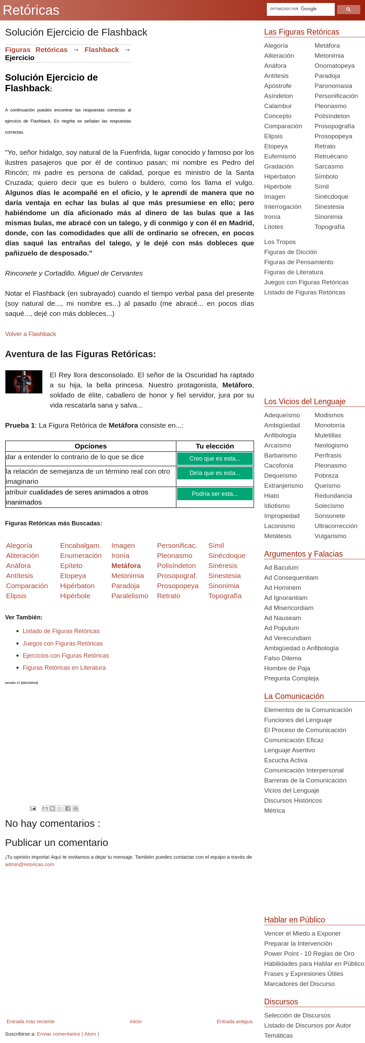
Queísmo (327, 485)
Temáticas (278, 1035)
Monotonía (330, 425)
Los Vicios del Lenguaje (305, 401)
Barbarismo (280, 455)
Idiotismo (277, 505)
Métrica (274, 810)
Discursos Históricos (293, 800)
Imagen (274, 196)
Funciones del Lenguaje (298, 719)
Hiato (271, 495)
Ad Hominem (282, 587)
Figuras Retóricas (36, 49)
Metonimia (127, 575)
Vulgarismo (330, 535)
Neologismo (331, 445)
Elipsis (16, 596)
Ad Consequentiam (291, 577)
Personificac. (177, 545)
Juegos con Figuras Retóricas (63, 643)
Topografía (330, 226)
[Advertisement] (192, 92)
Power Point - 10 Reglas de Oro (309, 953)
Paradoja (125, 585)
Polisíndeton (332, 116)
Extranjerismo (283, 485)
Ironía (272, 216)
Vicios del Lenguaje (291, 790)
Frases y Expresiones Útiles (303, 973)
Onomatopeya (335, 65)
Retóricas (31, 10)
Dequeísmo (280, 475)
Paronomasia (333, 85)
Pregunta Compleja (291, 678)
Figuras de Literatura (293, 272)
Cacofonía (278, 465)
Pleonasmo (331, 105)
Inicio (135, 1021)
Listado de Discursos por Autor (307, 1025)
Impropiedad (282, 515)
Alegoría (276, 45)
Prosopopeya (333, 136)
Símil (322, 186)
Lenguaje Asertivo (289, 750)
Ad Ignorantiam (286, 597)
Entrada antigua (234, 1021)
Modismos (329, 415)
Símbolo (326, 176)
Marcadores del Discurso (299, 983)
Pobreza (326, 475)
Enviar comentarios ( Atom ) (68, 1034)
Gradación (279, 166)
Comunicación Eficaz (294, 740)
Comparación (27, 585)
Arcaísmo (277, 445)
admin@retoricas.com (29, 864)
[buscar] (300, 8)
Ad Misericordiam (289, 607)
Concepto (277, 116)
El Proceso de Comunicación (305, 729)
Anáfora (275, 65)
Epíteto (71, 565)
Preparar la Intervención (298, 943)
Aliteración (279, 55)
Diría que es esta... (215, 473)
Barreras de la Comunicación (305, 780)
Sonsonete (330, 515)
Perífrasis (328, 455)
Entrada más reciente (31, 1021)
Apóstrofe (277, 85)
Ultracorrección (336, 525)
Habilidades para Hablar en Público (314, 963)
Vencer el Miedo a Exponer (302, 933)
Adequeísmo (282, 415)
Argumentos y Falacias (303, 554)
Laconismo (279, 525)
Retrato (325, 146)
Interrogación (282, 206)
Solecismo (329, 505)
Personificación (336, 95)
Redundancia (333, 495)
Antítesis (276, 75)
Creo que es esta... (215, 458)
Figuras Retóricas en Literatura (64, 667)
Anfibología (280, 435)
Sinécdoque (331, 196)
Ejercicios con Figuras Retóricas (66, 655)
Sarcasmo (329, 166)
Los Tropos (280, 241)
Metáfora (327, 45)
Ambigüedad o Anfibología (301, 648)
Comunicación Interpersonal (304, 770)
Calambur (278, 105)
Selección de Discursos (297, 1015)
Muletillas (328, 435)
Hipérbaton (279, 176)
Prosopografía (335, 126)
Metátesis (277, 535)
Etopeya (276, 146)
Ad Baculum (281, 567)
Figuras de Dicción (290, 251)
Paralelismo (129, 596)
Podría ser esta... (215, 493)
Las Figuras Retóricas (301, 32)
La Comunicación (294, 696)
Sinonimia (328, 216)
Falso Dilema (282, 658)
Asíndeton (278, 95)
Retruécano (331, 156)
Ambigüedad (282, 425)
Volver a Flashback (30, 334)
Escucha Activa (286, 760)
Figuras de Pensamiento (298, 262)
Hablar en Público (294, 919)
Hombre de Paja (287, 668)
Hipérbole (277, 186)
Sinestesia (329, 206)
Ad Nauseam (282, 617)
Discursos (281, 1001)
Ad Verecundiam (287, 638)
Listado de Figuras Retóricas (61, 631)
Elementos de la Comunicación (308, 709)
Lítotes (273, 226)
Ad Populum (281, 627)
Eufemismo (280, 156)
